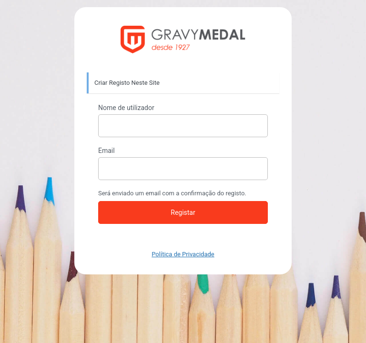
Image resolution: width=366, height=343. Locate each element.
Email (106, 150)
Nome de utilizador (126, 107)
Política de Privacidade (183, 254)
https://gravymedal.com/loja (183, 40)
